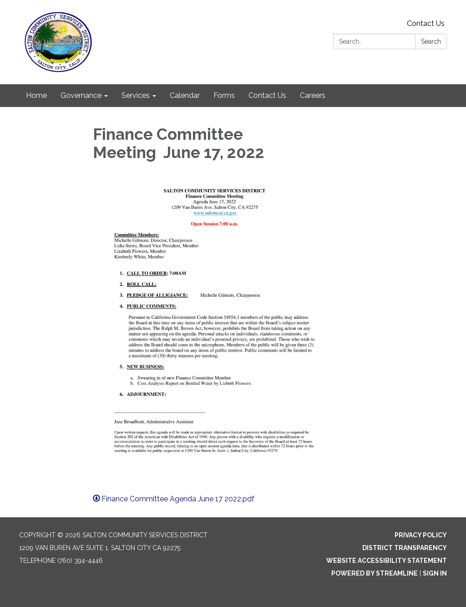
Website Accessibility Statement (386, 560)
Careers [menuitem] (312, 95)
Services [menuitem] (136, 95)
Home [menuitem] (36, 95)
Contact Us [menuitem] (267, 95)
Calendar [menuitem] (185, 95)
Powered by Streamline (374, 573)
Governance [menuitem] (81, 95)
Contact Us (426, 23)
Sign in (435, 573)
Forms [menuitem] (224, 95)
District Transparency (404, 547)
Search (431, 41)
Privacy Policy (421, 535)
